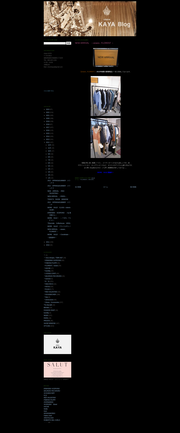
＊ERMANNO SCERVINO (52, 260)
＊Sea (46, 297)
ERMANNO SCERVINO (52, 389)
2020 (48, 118)
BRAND (46, 307)
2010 (48, 245)
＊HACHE (47, 268)
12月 (50, 145)
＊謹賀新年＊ (52, 237)
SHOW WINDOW (49, 323)
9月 (49, 154)
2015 (48, 133)
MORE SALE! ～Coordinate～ (59, 234)
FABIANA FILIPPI (49, 400)
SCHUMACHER (49, 393)
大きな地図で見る (49, 91)
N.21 (45, 395)
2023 (48, 109)
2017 (48, 127)
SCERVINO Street (50, 404)
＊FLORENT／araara (87, 179)
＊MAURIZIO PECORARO (53, 276)
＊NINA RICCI (48, 284)
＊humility (47, 271)
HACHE (46, 407)
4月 (49, 169)
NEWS (46, 315)
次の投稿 (78, 187)
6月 (49, 163)
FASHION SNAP (49, 310)
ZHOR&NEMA (48, 402)
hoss (45, 411)
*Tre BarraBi (48, 305)
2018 (48, 124)
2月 (49, 175)
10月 (50, 151)
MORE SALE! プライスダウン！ (59, 226)
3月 (49, 172)
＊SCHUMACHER (50, 294)
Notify (46, 409)
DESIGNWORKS (49, 413)
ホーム (105, 187)
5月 (49, 166)
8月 (49, 157)
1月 (49, 178)
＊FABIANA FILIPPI (50, 263)
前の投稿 (133, 187)
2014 (48, 136)
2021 (48, 115)
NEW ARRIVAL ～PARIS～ (57, 196)
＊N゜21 (47, 281)
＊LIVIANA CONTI (50, 273)
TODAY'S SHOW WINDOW (58, 199)
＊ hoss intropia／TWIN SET (53, 258)
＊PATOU (47, 287)
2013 (48, 139)
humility (46, 313)
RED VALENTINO (50, 398)
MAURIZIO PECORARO (52, 391)
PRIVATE (47, 321)
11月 (50, 148)
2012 (48, 142)
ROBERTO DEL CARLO (52, 420)
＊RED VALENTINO (50, 292)
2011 (48, 242)
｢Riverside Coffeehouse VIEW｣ (59, 223)
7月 (49, 160)
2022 (48, 112)
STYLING (47, 326)
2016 (48, 130)
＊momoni (47, 279)
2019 (48, 121)
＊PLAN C (47, 289)
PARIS (46, 318)
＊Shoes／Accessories (51, 302)
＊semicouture (48, 300)
